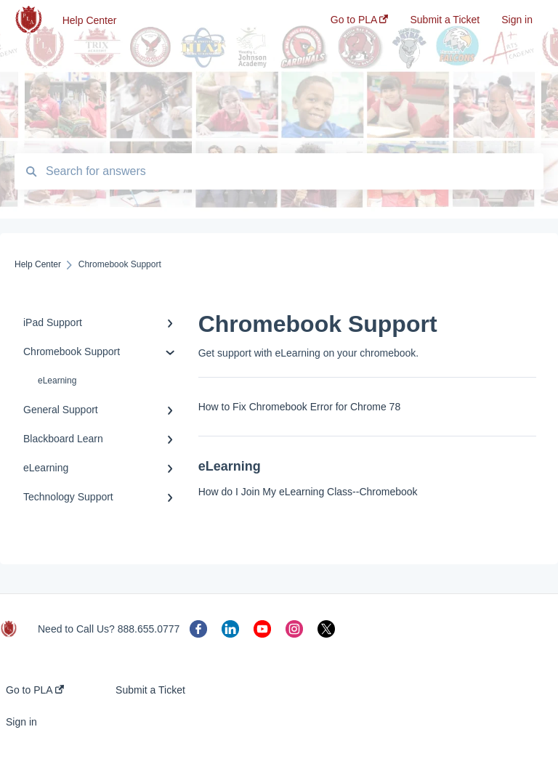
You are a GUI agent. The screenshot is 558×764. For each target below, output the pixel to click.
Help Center (89, 20)
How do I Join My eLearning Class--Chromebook (308, 491)
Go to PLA (35, 690)
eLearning (57, 380)
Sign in (21, 722)
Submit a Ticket (150, 690)
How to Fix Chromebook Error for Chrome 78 (299, 407)
